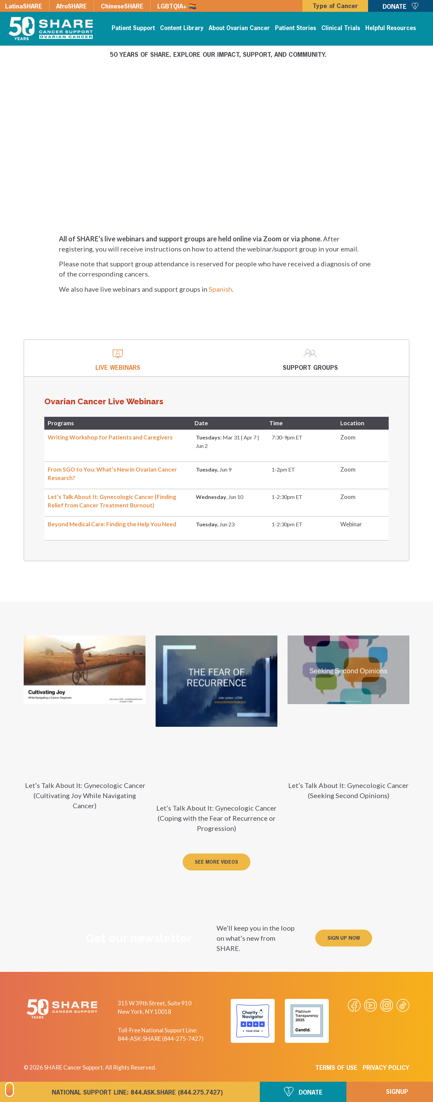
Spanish (220, 289)
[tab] (117, 358)
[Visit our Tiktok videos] (402, 1005)
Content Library (182, 28)
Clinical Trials (340, 28)
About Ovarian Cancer (239, 28)
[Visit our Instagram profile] (386, 1005)
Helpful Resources (390, 28)
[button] (216, 862)
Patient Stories (295, 28)
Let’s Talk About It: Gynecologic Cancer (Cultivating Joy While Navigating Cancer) (84, 795)
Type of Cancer (335, 6)
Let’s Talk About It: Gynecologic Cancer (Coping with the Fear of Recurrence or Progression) (216, 818)
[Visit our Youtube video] (370, 1005)
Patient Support (133, 28)
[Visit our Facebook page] (354, 1005)
